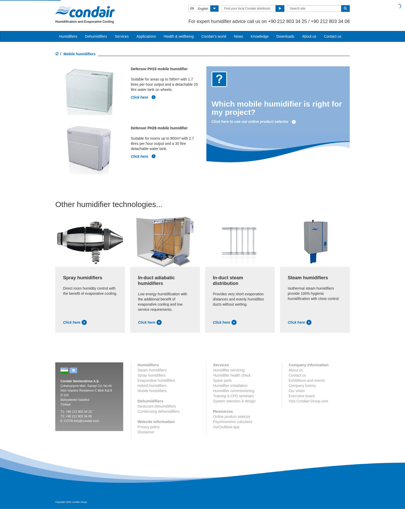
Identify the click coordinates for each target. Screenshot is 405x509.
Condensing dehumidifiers (159, 411)
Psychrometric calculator (233, 422)
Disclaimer (146, 432)
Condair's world (213, 36)
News (238, 36)
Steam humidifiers (152, 370)
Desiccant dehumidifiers (157, 406)
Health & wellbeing (179, 36)
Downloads (285, 36)
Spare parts (222, 380)
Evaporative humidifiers (156, 380)
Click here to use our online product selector (254, 122)
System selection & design (234, 401)
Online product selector (231, 417)
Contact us (332, 36)
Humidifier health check (232, 375)
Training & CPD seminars (233, 396)
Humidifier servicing (229, 370)
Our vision (297, 391)
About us (309, 36)
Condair (85, 12)
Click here (143, 97)
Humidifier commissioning (233, 391)
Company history (302, 386)
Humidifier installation (230, 386)
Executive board (301, 396)
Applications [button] (146, 36)
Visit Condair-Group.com (308, 401)
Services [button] (122, 36)
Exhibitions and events (307, 380)
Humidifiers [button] (68, 36)
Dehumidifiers (96, 36)
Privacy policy (149, 427)
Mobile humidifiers (152, 391)
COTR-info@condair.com (81, 421)
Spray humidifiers (152, 375)
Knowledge (260, 36)
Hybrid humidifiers (152, 386)
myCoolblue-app (226, 427)
